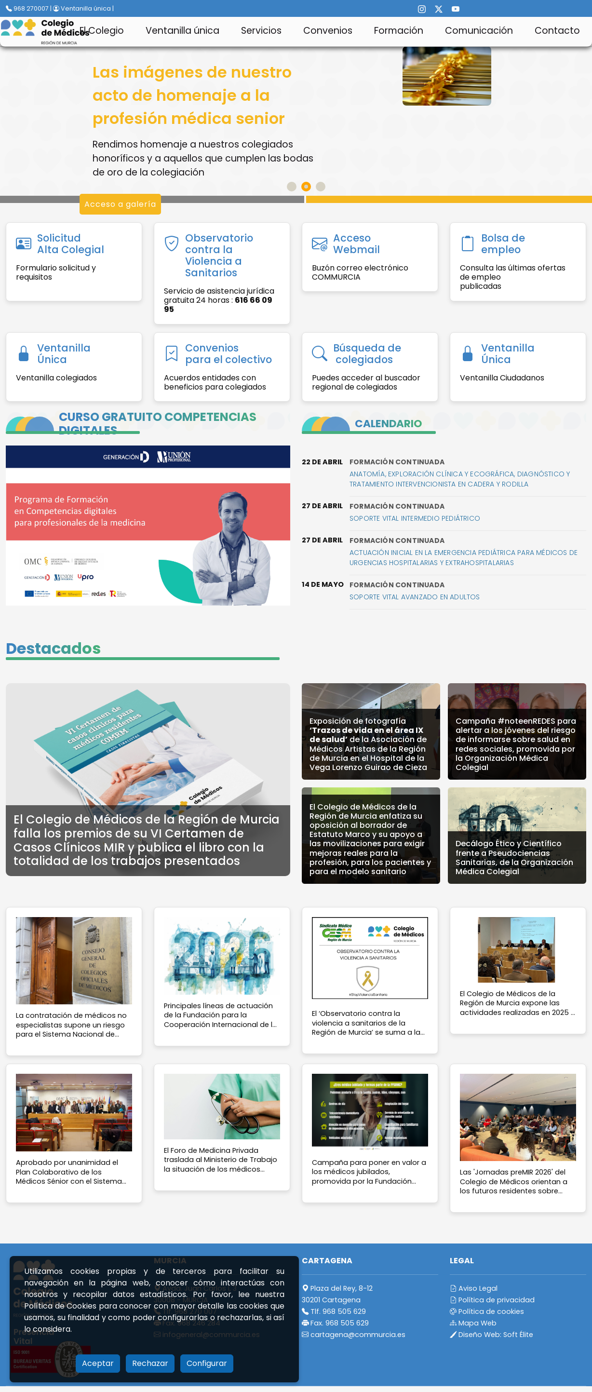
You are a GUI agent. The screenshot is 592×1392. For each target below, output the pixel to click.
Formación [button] (398, 30)
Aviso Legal (474, 1288)
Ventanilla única (182, 30)
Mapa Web (473, 1323)
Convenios (327, 30)
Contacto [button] (557, 30)
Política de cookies (487, 1311)
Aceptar (98, 1363)
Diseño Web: (491, 1334)
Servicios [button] (261, 30)
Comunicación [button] (479, 30)
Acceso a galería (120, 204)
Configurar (207, 1363)
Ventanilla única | (83, 8)
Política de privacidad (492, 1300)
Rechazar (150, 1363)
